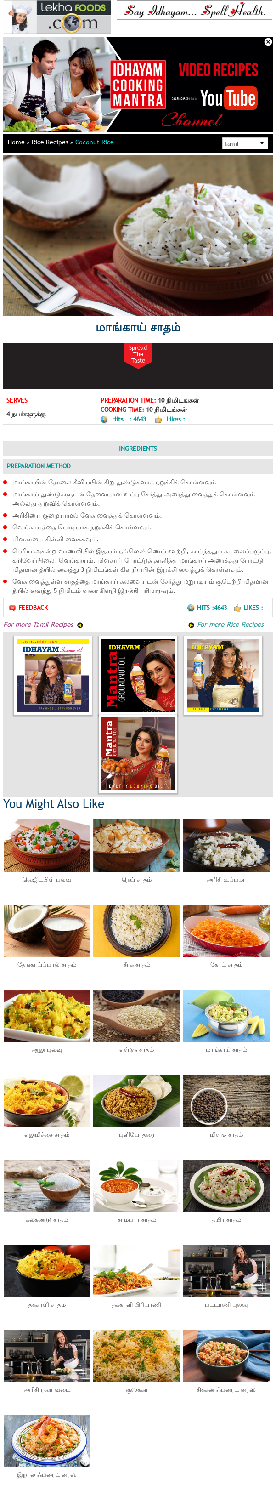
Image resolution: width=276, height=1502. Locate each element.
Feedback (28, 607)
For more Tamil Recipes (43, 624)
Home (18, 142)
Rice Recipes (52, 142)
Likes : (248, 607)
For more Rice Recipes (226, 624)
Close (268, 42)
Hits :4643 (208, 607)
